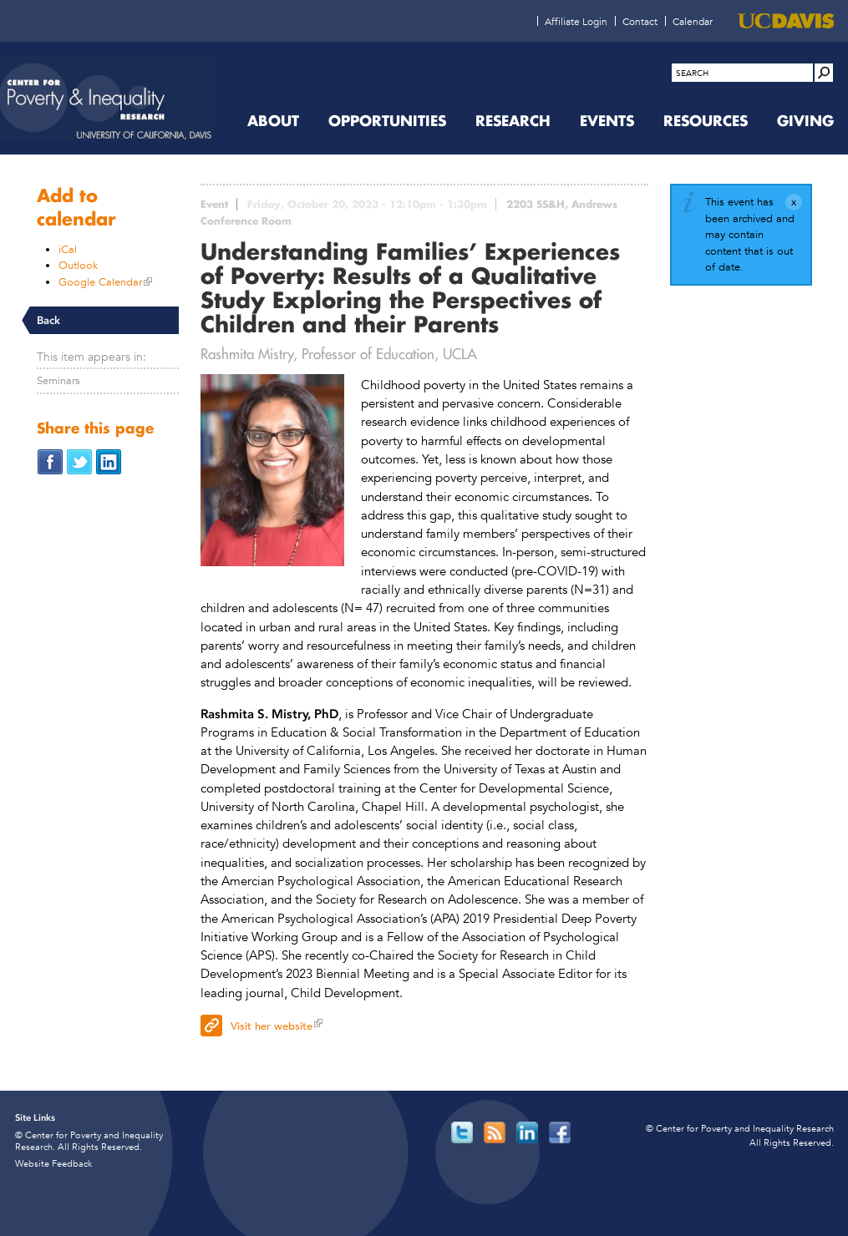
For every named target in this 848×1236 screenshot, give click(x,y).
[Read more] (272, 472)
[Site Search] (824, 72)
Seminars (58, 380)
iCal (67, 249)
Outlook (78, 265)
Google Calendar (100, 282)
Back (48, 320)
